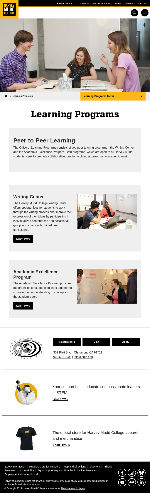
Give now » (60, 399)
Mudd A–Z (143, 3)
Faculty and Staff (101, 3)
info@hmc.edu (83, 356)
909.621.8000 (62, 356)
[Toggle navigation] (145, 12)
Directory (95, 466)
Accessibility (27, 470)
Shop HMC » (61, 444)
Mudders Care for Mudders (44, 466)
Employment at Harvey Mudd (21, 474)
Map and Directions (75, 466)
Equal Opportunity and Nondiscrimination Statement (67, 470)
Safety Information (15, 466)
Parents (129, 3)
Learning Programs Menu (98, 96)
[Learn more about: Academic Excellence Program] (23, 306)
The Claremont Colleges (73, 488)
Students (84, 3)
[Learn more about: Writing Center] (23, 239)
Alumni (117, 3)
